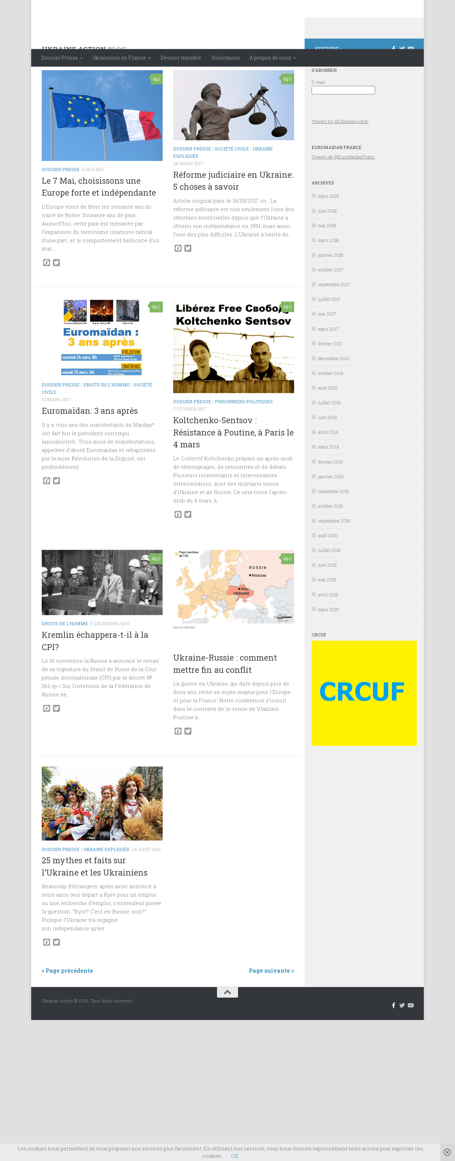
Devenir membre (181, 57)
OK (234, 1156)
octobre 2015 (330, 534)
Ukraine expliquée (238, 667)
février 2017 (330, 372)
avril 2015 (328, 623)
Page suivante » (271, 998)
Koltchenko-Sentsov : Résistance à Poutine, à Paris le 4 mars (233, 460)
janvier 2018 (331, 283)
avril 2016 (328, 460)
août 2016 (328, 416)
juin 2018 (327, 239)
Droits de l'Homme (106, 413)
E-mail (318, 110)
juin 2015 (327, 593)
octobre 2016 (331, 401)
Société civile (232, 177)
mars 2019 (328, 224)
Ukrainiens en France (119, 57)
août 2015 (327, 563)
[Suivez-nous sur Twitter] (402, 77)
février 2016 (330, 490)
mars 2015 (328, 637)
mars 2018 (328, 268)
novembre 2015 (333, 519)
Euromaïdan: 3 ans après (90, 438)
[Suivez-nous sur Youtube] (410, 77)
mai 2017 (327, 342)
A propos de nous (270, 57)
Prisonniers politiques (244, 429)
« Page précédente (67, 998)
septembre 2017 (334, 312)
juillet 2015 (329, 578)
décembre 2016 (333, 386)
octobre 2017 (330, 298)
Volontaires (225, 57)
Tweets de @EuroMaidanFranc (343, 185)
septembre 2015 (334, 549)
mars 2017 (328, 357)
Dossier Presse (59, 57)
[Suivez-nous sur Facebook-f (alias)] (393, 77)
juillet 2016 (329, 430)
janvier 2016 (331, 504)
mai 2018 (327, 253)
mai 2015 (327, 608)
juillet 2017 (329, 327)
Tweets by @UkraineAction (340, 149)
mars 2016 (328, 475)
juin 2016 (327, 445)
